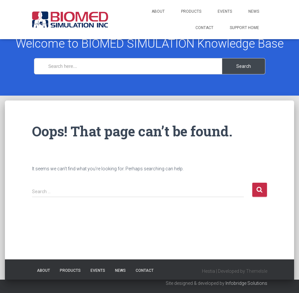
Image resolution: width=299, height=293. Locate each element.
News (253, 11)
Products (191, 11)
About (158, 11)
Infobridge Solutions (246, 283)
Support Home (244, 27)
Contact (204, 27)
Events (225, 11)
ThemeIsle (256, 271)
